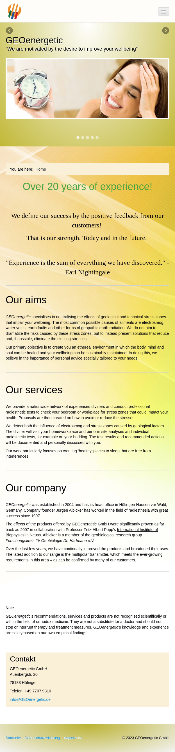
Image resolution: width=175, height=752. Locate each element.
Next (165, 31)
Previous (10, 31)
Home (40, 169)
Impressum (73, 738)
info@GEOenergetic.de (30, 699)
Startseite (13, 738)
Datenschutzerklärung (42, 738)
